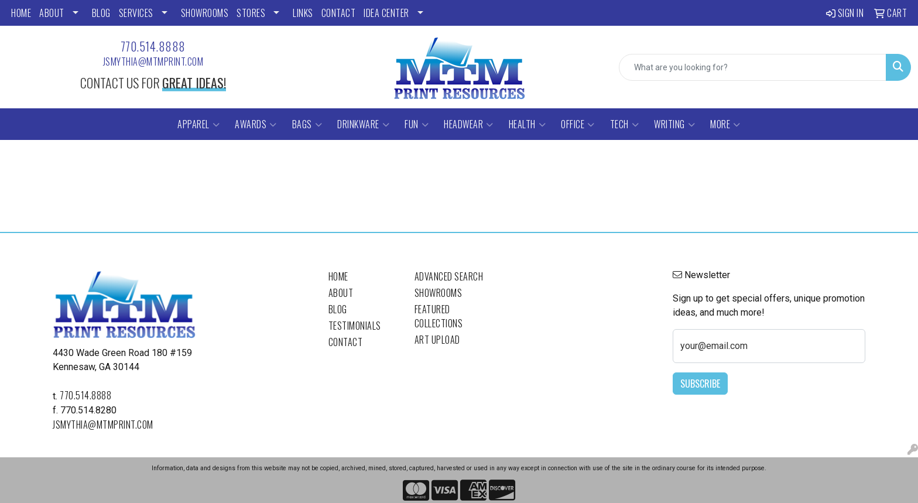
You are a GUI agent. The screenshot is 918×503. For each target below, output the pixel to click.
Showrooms (439, 293)
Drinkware (363, 124)
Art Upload (437, 340)
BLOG (101, 13)
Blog (337, 309)
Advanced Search (449, 276)
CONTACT (338, 13)
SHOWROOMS (205, 13)
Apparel (198, 124)
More (725, 124)
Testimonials (354, 326)
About (341, 293)
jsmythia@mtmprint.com (153, 61)
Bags (307, 124)
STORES (251, 13)
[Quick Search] (752, 67)
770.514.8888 (153, 46)
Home (338, 276)
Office (578, 124)
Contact (345, 342)
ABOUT (51, 13)
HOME (21, 13)
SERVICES (136, 13)
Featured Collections (439, 316)
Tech (624, 124)
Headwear (469, 124)
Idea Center (386, 13)
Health (527, 124)
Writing (674, 124)
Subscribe (700, 384)
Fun (417, 124)
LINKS (303, 13)
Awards (256, 124)
